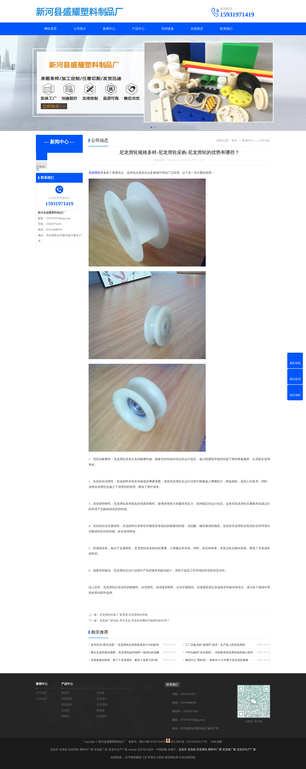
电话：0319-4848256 (184, 702)
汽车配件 (101, 716)
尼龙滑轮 (94, 172)
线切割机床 (171, 757)
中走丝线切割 (187, 757)
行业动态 (51, 170)
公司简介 (80, 28)
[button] (151, 127)
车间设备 (167, 28)
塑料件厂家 (86, 749)
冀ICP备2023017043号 (152, 741)
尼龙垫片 (101, 698)
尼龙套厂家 (101, 749)
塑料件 (65, 716)
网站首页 (50, 28)
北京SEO (142, 749)
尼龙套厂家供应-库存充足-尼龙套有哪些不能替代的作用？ (135, 620)
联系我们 (226, 28)
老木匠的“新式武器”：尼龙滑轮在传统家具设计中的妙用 (125, 644)
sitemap (132, 749)
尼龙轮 (65, 710)
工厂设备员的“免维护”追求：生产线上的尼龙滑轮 (215, 644)
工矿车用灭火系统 (153, 757)
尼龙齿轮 (66, 704)
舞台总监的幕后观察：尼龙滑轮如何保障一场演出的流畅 (125, 652)
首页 (234, 140)
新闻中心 (109, 28)
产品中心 (138, 28)
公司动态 (51, 158)
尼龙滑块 (66, 698)
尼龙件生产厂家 (117, 749)
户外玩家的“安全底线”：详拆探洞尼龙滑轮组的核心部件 (219, 652)
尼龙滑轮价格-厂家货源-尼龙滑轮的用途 (124, 614)
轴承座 (100, 710)
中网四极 (161, 749)
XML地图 (216, 741)
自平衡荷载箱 (133, 757)
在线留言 (197, 28)
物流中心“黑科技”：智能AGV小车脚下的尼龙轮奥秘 (216, 659)
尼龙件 (65, 692)
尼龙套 (100, 692)
